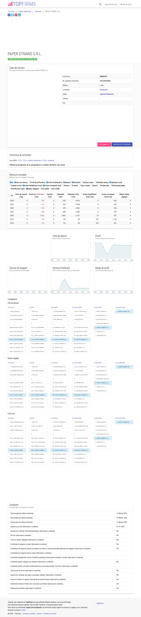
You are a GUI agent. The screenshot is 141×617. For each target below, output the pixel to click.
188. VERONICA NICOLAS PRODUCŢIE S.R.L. (82, 442)
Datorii (94, 186)
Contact (23, 610)
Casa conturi (84, 186)
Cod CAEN (44, 189)
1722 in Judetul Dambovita (31, 160)
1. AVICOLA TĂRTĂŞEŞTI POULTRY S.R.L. (60, 422)
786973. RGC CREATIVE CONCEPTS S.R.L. (17, 347)
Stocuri (65, 186)
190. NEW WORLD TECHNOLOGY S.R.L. (60, 399)
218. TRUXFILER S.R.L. (57, 347)
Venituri (67, 182)
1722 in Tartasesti (48, 160)
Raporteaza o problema (122, 144)
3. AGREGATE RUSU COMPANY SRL (60, 375)
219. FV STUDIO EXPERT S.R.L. (59, 351)
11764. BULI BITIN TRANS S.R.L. (38, 347)
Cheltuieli (76, 182)
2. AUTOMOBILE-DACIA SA (16, 315)
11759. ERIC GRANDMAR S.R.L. (38, 327)
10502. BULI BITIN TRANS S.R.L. (38, 462)
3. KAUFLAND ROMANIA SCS (16, 375)
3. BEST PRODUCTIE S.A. (101, 319)
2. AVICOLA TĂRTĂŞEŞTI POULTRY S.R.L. (60, 371)
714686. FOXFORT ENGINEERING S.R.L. (17, 458)
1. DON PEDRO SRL (78, 422)
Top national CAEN (77, 307)
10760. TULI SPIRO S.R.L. (37, 383)
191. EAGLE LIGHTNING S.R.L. (59, 403)
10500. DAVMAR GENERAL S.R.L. (39, 454)
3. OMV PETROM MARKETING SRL (17, 319)
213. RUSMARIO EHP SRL (58, 327)
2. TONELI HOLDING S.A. (37, 426)
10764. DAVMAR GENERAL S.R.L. (39, 399)
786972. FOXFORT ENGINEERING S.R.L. (17, 343)
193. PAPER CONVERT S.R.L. (81, 462)
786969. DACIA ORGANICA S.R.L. (17, 331)
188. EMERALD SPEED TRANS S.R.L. (60, 391)
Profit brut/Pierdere (37, 182)
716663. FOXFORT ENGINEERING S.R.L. (17, 403)
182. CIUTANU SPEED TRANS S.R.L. (60, 442)
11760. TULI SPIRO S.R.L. (37, 331)
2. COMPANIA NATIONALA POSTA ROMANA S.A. (17, 371)
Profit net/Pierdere (54, 182)
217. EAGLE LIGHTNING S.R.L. (59, 343)
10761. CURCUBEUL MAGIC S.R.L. (39, 387)
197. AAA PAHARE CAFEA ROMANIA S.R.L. (82, 391)
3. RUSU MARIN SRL (57, 319)
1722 (19, 160)
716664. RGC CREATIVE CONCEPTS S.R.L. (17, 407)
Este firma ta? (104, 144)
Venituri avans (88, 182)
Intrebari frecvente (49, 614)
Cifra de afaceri (21, 182)
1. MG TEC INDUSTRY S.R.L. (80, 311)
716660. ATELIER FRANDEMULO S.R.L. (17, 391)
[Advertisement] (48, 33)
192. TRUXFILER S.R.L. (57, 407)
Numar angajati (32, 189)
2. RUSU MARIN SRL (57, 426)
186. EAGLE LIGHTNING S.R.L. (59, 458)
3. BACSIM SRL (56, 430)
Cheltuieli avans (101, 182)
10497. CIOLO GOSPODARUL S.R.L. (39, 442)
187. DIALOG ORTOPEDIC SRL (59, 387)
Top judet (31, 307)
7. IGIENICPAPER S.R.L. (101, 335)
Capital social (15, 186)
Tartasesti (104, 90)
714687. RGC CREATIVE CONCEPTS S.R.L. (17, 462)
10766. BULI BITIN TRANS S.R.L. (38, 407)
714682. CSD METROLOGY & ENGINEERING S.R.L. (17, 442)
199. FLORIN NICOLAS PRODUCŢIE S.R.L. (82, 327)
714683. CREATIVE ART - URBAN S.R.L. (17, 446)
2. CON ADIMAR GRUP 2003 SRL (82, 426)
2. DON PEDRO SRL (78, 315)
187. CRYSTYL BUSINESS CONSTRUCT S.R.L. (60, 462)
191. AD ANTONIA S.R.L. (80, 454)
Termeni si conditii (29, 614)
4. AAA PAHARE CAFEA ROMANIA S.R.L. (103, 323)
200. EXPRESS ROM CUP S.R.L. (81, 403)
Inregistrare (126, 4)
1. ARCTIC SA (34, 311)
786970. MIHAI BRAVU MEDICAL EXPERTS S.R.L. (17, 335)
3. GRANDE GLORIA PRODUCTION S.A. (82, 375)
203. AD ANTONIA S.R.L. (80, 343)
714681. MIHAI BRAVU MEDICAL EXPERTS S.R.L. (17, 438)
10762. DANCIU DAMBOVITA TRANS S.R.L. (39, 391)
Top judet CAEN (98, 307)
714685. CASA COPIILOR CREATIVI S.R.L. (17, 454)
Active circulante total (52, 186)
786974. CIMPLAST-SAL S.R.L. (16, 351)
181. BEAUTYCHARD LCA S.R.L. (60, 438)
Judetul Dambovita (107, 94)
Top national (11, 307)
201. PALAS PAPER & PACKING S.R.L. (82, 335)
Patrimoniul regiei (17, 189)
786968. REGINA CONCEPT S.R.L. (17, 327)
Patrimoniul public (117, 186)
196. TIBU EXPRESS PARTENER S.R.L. (82, 387)
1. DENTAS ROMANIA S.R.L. (59, 311)
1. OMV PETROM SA (14, 311)
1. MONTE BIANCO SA (100, 311)
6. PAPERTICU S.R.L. (100, 331)
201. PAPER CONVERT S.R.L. (81, 407)
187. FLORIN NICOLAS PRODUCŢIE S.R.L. (82, 438)
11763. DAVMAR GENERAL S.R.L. (39, 343)
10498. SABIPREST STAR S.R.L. (38, 446)
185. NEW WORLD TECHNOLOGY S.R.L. (60, 454)
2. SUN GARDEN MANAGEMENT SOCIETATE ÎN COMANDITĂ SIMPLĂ (39, 315)
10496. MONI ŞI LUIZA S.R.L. (38, 438)
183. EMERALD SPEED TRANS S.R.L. (60, 446)
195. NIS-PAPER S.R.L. (79, 383)
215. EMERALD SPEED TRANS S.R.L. (60, 335)
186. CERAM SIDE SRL (57, 383)
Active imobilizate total (32, 186)
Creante (74, 186)
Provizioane (104, 186)
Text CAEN (54, 189)
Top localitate (54, 307)
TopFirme (99, 603)
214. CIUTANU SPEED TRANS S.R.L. (60, 331)
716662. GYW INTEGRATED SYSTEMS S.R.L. (17, 399)
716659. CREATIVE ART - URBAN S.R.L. (17, 387)
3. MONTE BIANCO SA (79, 430)
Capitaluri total (115, 182)
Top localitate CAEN (120, 307)
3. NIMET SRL (34, 319)
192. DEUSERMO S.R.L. (79, 458)
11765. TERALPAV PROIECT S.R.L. (39, 351)
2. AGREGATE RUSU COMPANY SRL (60, 315)
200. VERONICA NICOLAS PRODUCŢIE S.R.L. (82, 331)
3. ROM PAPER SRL (78, 319)
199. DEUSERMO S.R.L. (79, 399)
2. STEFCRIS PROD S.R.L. (101, 315)
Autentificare (111, 4)
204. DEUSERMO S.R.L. (79, 347)
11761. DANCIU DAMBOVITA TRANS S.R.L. (39, 335)
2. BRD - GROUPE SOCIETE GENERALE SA (17, 426)
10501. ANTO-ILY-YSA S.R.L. (37, 458)
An (11, 182)
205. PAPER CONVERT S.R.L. (81, 351)
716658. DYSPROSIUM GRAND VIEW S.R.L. (17, 383)
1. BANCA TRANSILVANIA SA (16, 422)
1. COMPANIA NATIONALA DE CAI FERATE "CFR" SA (17, 367)
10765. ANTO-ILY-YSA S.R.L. (37, 403)
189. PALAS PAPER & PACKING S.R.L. (82, 446)
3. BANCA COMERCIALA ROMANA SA (17, 430)
